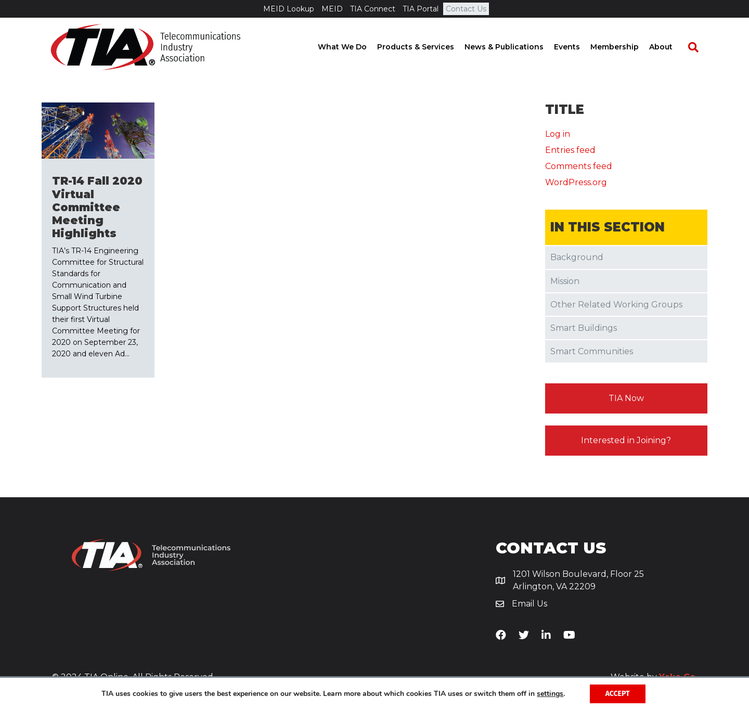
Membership (623, 46)
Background (576, 257)
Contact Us (466, 9)
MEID (332, 9)
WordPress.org (576, 182)
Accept (617, 693)
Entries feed (570, 150)
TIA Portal (420, 9)
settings (550, 694)
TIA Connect (372, 9)
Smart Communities (591, 351)
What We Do (351, 46)
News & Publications (512, 46)
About (669, 46)
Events (576, 46)
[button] (626, 398)
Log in (557, 134)
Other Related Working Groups (616, 304)
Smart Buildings (583, 328)
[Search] (697, 47)
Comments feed (578, 166)
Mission (564, 281)
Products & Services (424, 46)
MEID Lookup (288, 9)
